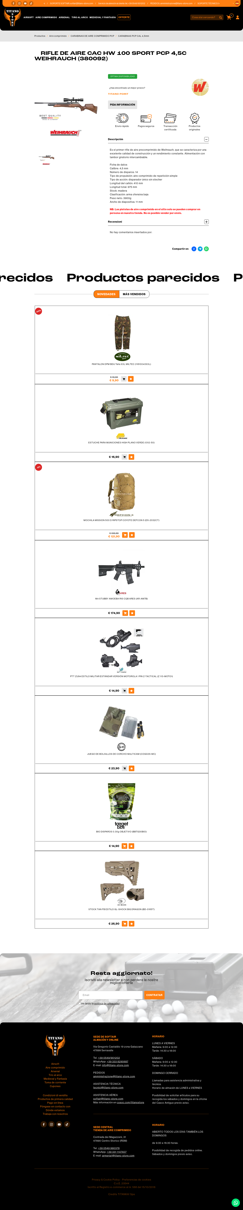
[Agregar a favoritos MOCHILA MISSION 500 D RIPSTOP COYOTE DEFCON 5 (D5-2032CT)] (132, 535)
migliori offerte (121, 983)
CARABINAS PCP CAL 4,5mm (133, 36)
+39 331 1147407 (117, 1151)
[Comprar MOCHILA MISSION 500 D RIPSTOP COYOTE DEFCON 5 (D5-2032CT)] (125, 535)
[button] (237, 3)
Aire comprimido (46, 17)
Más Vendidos (134, 294)
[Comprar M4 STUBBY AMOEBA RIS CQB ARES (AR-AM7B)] (125, 613)
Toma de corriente (55, 1082)
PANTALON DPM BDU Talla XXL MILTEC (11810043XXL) (121, 364)
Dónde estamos (55, 1110)
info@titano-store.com (115, 1065)
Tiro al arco (80, 17)
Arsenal (64, 17)
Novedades (106, 294)
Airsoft (29, 17)
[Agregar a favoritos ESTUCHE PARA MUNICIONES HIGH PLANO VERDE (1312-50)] (131, 457)
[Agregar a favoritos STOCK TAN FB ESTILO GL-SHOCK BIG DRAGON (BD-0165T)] (131, 923)
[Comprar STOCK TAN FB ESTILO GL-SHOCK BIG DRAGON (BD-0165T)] (124, 923)
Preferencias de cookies (136, 1179)
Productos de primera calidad (55, 1099)
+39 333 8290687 (117, 1061)
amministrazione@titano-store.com (179, 3)
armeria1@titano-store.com (118, 1155)
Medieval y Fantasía (103, 17)
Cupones (55, 1086)
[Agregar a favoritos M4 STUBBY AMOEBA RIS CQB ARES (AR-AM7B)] (132, 613)
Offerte (124, 17)
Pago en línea (55, 1102)
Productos (39, 36)
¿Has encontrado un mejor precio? (127, 87)
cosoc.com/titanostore (130, 1102)
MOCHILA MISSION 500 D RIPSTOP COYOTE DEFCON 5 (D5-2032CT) (121, 520)
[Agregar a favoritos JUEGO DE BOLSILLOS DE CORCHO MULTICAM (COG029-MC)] (131, 768)
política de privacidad (107, 1003)
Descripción (158, 139)
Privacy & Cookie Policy (106, 1179)
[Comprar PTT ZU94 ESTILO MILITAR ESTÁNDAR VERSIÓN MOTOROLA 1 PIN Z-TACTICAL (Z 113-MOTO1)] (124, 691)
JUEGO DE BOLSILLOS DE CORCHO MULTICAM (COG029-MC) (121, 754)
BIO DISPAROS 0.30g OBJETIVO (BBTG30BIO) (121, 831)
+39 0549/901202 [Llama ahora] (139, 3)
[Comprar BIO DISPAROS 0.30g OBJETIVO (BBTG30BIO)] (124, 846)
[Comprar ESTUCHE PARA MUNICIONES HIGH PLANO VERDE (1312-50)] (124, 457)
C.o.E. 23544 (121, 1183)
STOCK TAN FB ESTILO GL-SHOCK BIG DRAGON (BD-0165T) (121, 909)
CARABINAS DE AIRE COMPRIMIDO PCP (92, 36)
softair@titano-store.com (84, 3)
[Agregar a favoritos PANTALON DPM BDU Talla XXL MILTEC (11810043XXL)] (131, 379)
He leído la (100, 1003)
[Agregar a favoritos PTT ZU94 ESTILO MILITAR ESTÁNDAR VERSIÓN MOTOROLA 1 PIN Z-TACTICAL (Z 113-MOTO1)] (131, 691)
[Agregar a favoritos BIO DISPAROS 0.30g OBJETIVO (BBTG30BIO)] (131, 846)
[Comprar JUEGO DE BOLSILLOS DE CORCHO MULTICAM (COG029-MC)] (124, 768)
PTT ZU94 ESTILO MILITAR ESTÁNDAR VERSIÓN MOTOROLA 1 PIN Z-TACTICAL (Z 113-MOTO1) (121, 676)
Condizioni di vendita (55, 1095)
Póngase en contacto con (55, 1106)
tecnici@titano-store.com (108, 1087)
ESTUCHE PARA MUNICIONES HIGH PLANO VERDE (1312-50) (121, 442)
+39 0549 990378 (109, 1148)
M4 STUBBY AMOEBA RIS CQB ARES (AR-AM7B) (121, 598)
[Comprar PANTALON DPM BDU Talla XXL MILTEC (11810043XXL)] (124, 379)
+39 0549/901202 (109, 1057)
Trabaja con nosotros (55, 1113)
